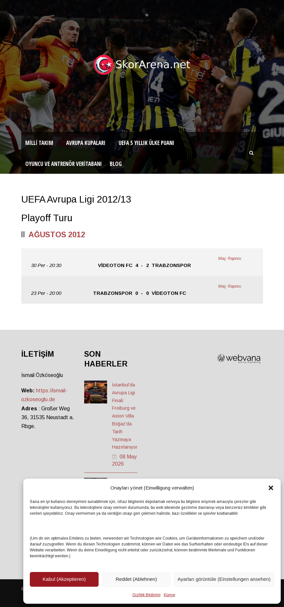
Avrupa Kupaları (85, 143)
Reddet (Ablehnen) (136, 579)
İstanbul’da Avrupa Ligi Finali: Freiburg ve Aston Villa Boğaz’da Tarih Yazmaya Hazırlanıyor (125, 416)
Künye (169, 595)
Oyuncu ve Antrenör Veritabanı (63, 164)
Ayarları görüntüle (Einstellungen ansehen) (224, 579)
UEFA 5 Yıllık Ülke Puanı (146, 143)
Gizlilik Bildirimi (146, 595)
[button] (271, 488)
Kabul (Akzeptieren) (64, 579)
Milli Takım (39, 143)
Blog (116, 164)
